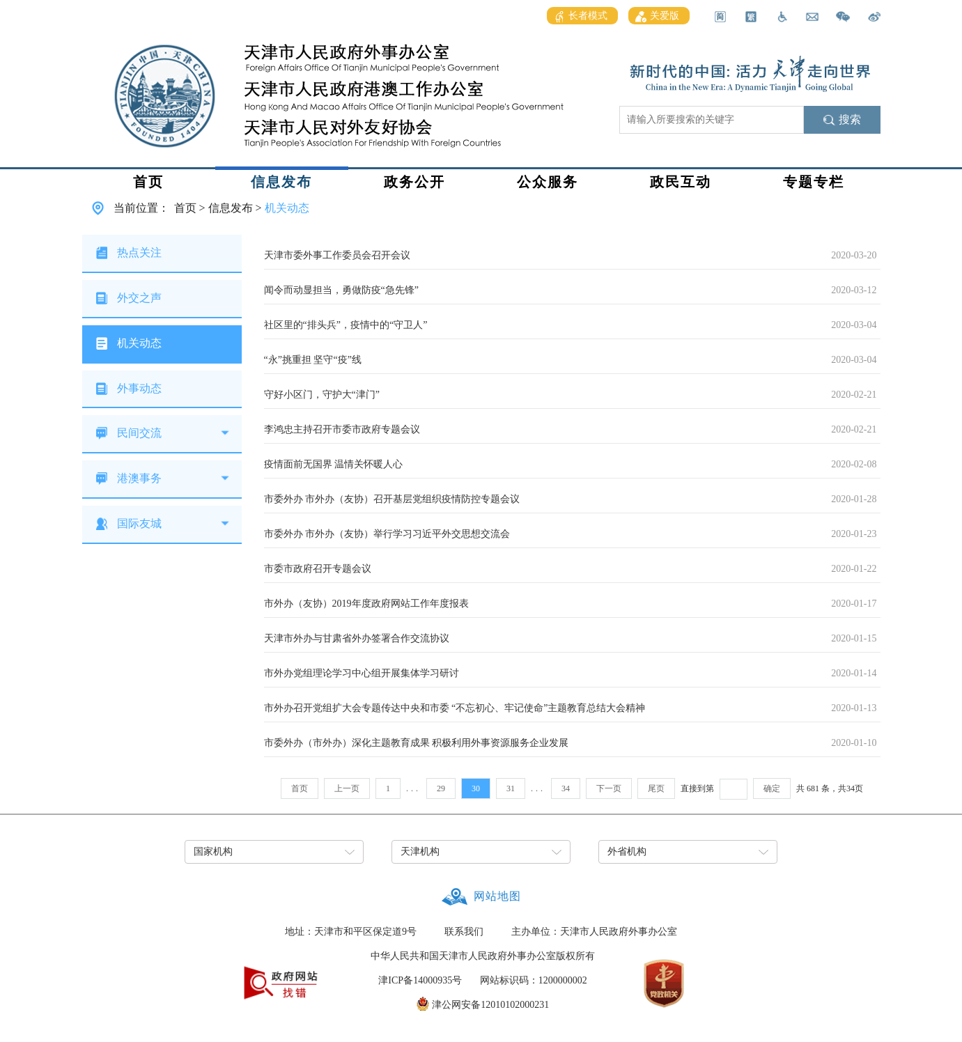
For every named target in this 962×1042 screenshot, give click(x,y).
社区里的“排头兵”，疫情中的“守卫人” (346, 325)
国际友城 (139, 523)
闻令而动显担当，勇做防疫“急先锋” (341, 290)
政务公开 (414, 181)
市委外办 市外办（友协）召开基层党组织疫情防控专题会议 (392, 499)
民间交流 (139, 433)
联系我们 (463, 931)
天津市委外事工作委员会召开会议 (337, 255)
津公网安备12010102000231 (490, 1005)
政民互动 (680, 181)
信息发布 (281, 181)
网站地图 (497, 896)
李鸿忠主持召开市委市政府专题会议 (342, 429)
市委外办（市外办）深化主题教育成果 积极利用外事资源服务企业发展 (416, 743)
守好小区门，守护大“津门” (322, 394)
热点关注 (139, 252)
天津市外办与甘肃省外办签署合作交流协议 (356, 638)
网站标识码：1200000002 (533, 980)
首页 (148, 181)
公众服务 (547, 181)
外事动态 (139, 388)
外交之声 (139, 298)
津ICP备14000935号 (420, 980)
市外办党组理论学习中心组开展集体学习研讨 (361, 673)
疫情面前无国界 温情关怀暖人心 (333, 464)
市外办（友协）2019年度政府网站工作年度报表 (366, 603)
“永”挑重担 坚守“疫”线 (313, 360)
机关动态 (287, 208)
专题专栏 (813, 181)
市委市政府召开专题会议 (317, 568)
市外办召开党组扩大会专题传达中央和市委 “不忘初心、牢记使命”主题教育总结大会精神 (455, 708)
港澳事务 (139, 478)
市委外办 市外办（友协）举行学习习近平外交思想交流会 (387, 534)
